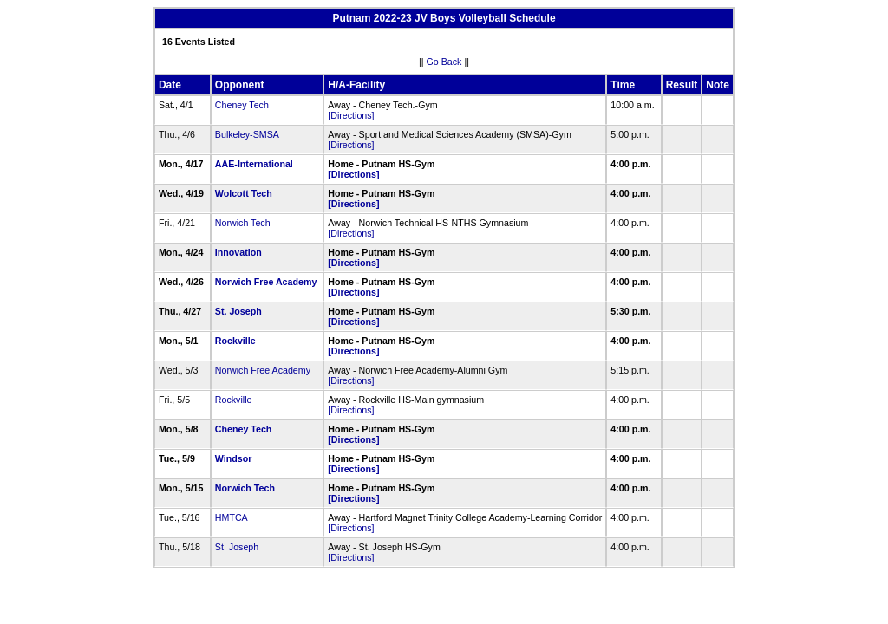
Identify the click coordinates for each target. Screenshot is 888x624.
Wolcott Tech (243, 193)
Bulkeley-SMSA (246, 134)
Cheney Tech (242, 105)
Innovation (238, 252)
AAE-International (254, 164)
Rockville (235, 340)
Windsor (233, 458)
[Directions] (351, 115)
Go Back (444, 61)
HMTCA (231, 517)
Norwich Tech (243, 223)
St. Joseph (238, 311)
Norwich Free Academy (266, 281)
